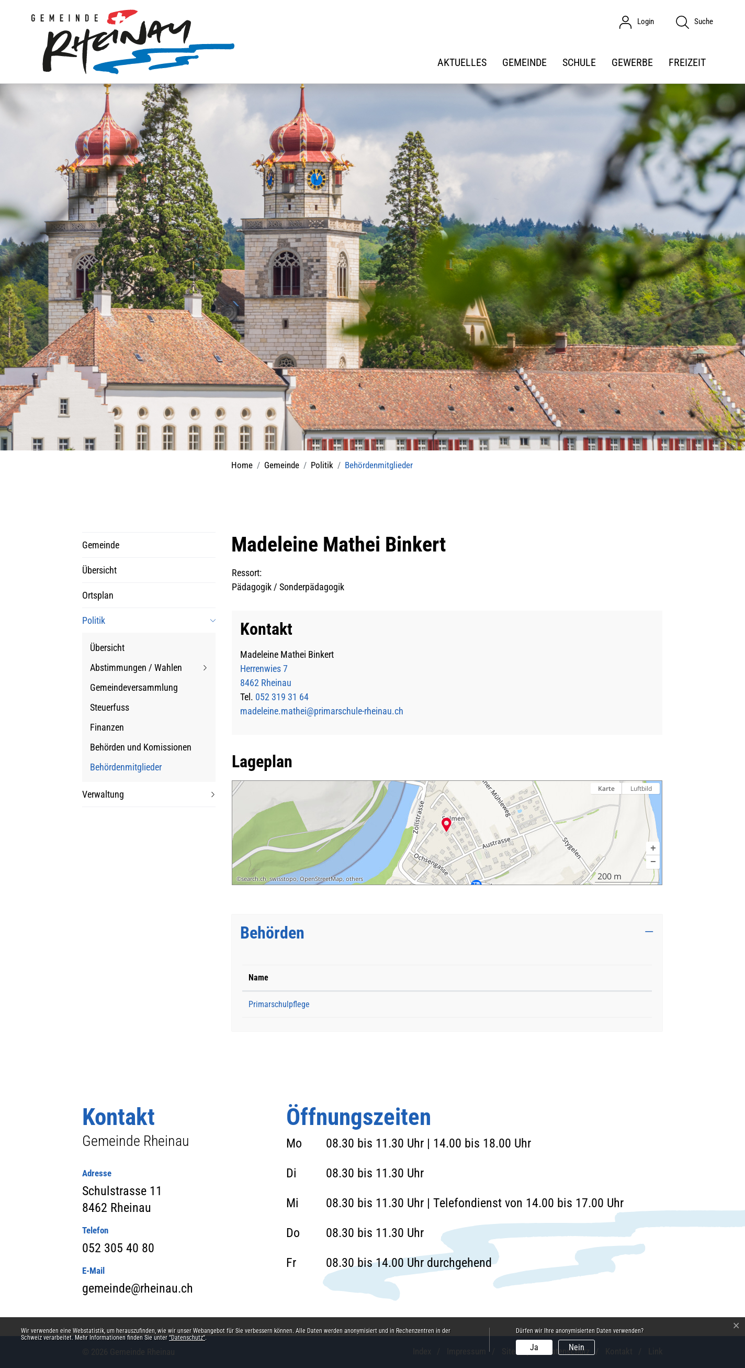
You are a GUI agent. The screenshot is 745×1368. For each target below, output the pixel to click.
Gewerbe (632, 62)
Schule (579, 62)
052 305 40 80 (118, 1248)
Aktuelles (462, 62)
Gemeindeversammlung (134, 687)
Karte (606, 788)
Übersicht (99, 570)
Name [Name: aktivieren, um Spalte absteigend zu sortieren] (258, 978)
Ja (534, 1347)
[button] (653, 848)
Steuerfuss (109, 707)
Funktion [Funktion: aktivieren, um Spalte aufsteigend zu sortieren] (480, 978)
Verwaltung (103, 794)
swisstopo (283, 878)
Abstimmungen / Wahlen (136, 667)
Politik (93, 620)
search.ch (253, 878)
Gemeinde (524, 62)
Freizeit (687, 62)
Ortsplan (98, 595)
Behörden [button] (272, 933)
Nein (576, 1347)
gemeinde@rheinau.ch (137, 1288)
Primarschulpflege (279, 1004)
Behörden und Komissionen (140, 747)
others (354, 878)
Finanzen (107, 727)
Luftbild (641, 788)
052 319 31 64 (282, 696)
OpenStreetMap (321, 878)
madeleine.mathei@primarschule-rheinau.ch (321, 710)
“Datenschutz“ (187, 1337)
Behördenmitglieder (126, 769)
